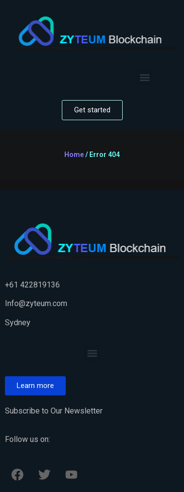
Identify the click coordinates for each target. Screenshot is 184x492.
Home (74, 154)
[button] (145, 77)
